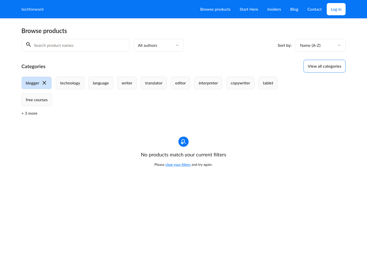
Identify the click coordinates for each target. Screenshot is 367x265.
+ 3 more (29, 113)
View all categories (324, 66)
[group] (162, 91)
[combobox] (159, 45)
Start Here (249, 9)
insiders (274, 9)
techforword (32, 9)
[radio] (36, 83)
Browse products (215, 9)
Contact (314, 9)
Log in (336, 9)
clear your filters (178, 164)
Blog (294, 9)
